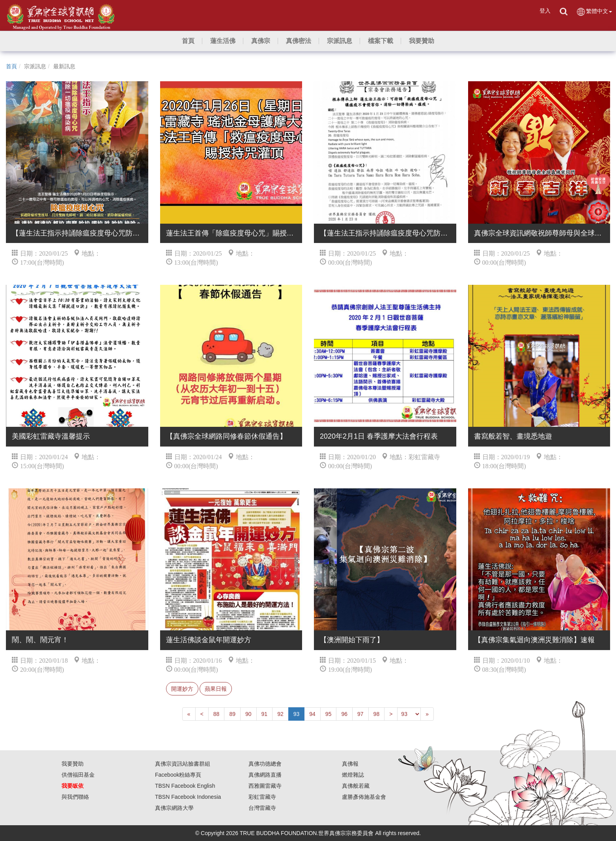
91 (264, 714)
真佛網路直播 (265, 775)
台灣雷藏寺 (262, 808)
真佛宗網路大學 (174, 808)
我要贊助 (73, 764)
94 (312, 714)
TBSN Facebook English (185, 786)
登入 (545, 10)
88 (216, 714)
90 (248, 714)
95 (328, 714)
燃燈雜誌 (353, 775)
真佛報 (350, 764)
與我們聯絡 (75, 797)
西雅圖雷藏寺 (265, 786)
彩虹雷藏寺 (262, 797)
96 (344, 714)
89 (232, 714)
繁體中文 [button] (594, 12)
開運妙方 (182, 689)
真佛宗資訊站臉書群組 (182, 764)
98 (376, 714)
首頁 (11, 66)
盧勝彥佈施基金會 (364, 797)
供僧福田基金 (78, 775)
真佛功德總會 (265, 764)
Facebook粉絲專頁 (178, 775)
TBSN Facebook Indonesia (188, 797)
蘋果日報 (216, 689)
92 (280, 714)
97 (360, 714)
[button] (222, 41)
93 (296, 714)
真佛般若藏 (356, 786)
